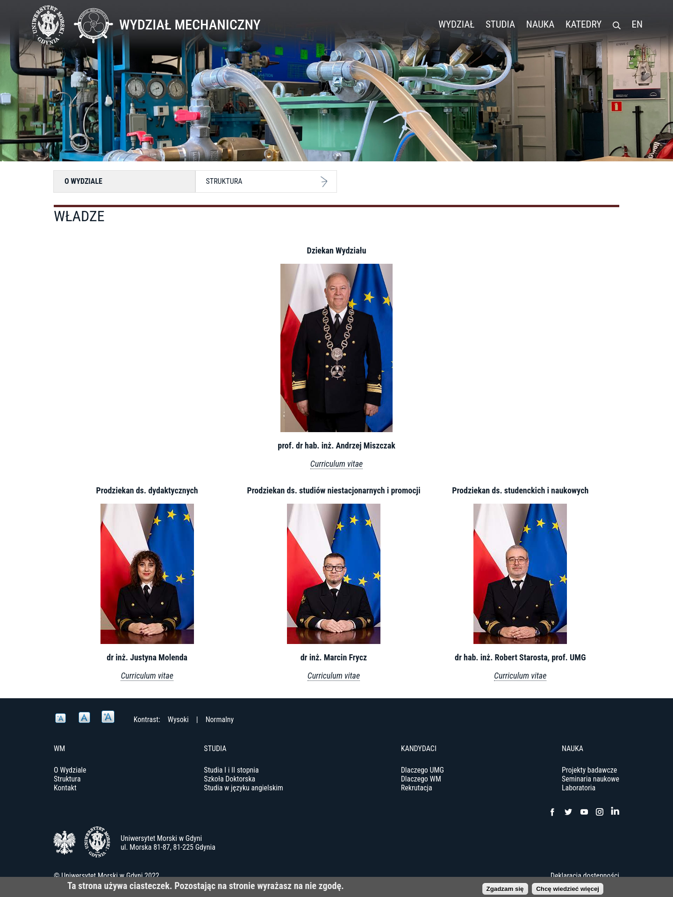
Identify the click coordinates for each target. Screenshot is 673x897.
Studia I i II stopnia (231, 770)
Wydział (456, 24)
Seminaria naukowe (590, 778)
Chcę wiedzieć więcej (567, 889)
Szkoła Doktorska (229, 778)
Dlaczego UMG (422, 770)
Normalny (220, 719)
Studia (500, 24)
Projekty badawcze (589, 770)
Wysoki (178, 719)
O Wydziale (83, 181)
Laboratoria (578, 787)
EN (637, 24)
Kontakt (65, 787)
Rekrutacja (416, 787)
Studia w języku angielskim (243, 787)
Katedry (583, 24)
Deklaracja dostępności (585, 875)
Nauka (540, 24)
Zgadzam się (505, 889)
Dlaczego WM (421, 778)
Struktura (224, 181)
